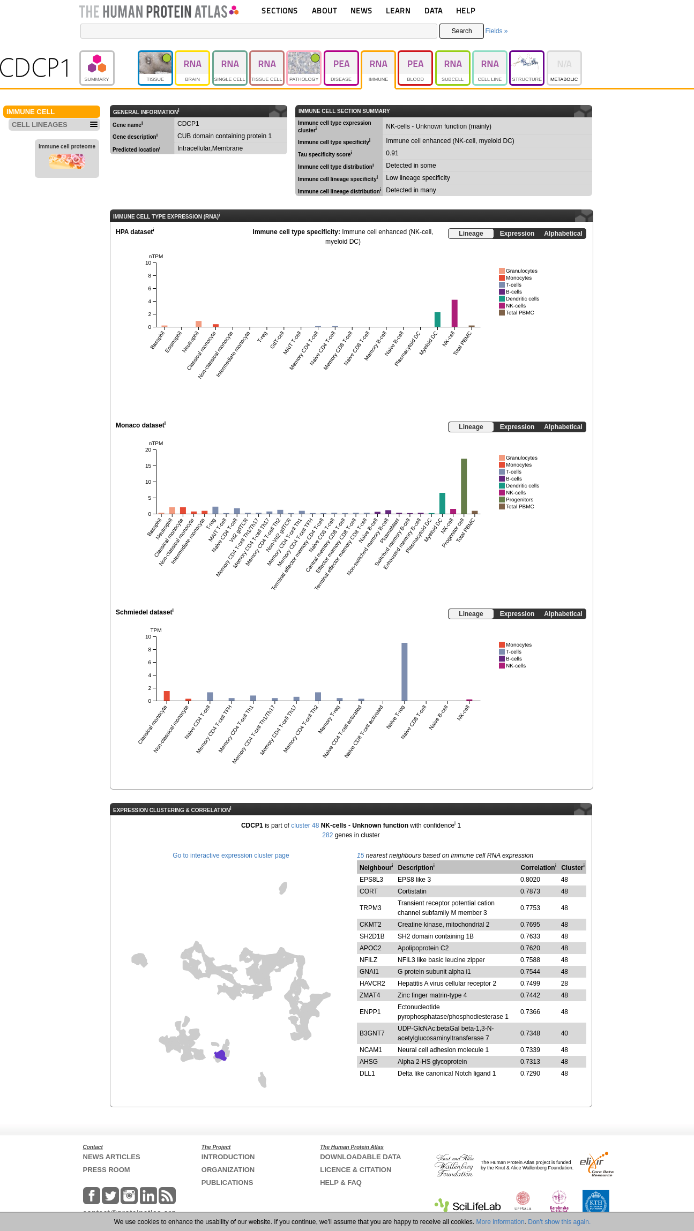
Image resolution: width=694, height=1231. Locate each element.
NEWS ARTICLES (111, 1157)
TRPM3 (371, 908)
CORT (369, 891)
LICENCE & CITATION (355, 1170)
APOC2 (371, 948)
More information (500, 1222)
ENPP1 (370, 1012)
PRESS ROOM (106, 1170)
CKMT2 (371, 924)
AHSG (369, 1061)
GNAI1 (369, 971)
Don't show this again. (559, 1222)
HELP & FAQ (341, 1183)
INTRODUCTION (228, 1157)
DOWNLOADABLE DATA (360, 1157)
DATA (433, 10)
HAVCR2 (372, 983)
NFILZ (368, 960)
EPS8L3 (371, 879)
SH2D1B (372, 936)
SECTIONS (280, 10)
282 (327, 835)
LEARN (398, 10)
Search (462, 31)
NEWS (361, 10)
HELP (465, 10)
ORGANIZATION (228, 1170)
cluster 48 (305, 825)
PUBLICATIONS (227, 1183)
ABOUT (324, 10)
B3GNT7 (372, 1033)
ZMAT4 (370, 995)
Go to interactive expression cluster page (231, 855)
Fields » (496, 31)
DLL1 (367, 1073)
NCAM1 (371, 1050)
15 (360, 855)
